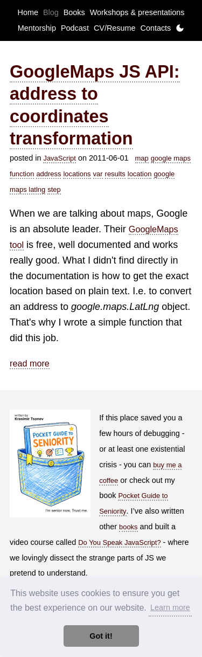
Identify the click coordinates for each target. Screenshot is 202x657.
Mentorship (37, 28)
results (115, 174)
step (53, 189)
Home (28, 12)
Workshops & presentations (137, 12)
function (22, 174)
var (98, 174)
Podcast (75, 28)
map (142, 158)
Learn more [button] (170, 607)
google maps (171, 158)
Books (74, 12)
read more (30, 363)
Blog (51, 12)
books (128, 527)
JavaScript (59, 158)
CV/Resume (115, 28)
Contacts (155, 28)
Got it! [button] (100, 636)
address (48, 174)
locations (76, 174)
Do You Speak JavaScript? (119, 542)
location (140, 174)
